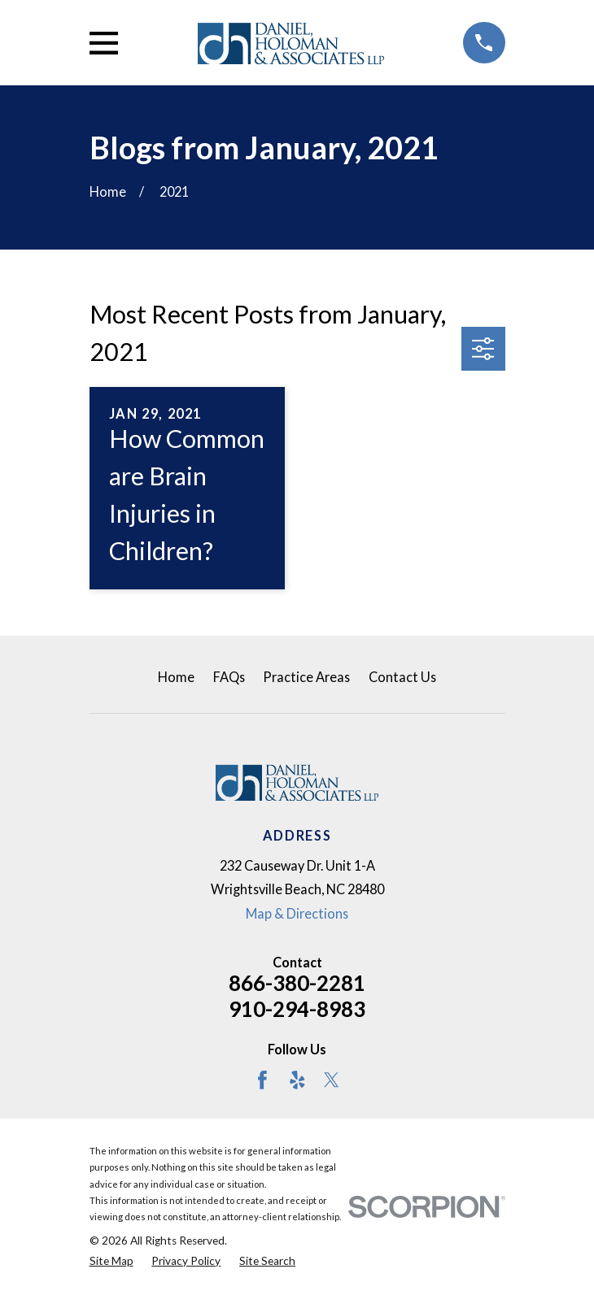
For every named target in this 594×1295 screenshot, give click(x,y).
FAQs (229, 676)
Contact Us (402, 676)
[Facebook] (262, 1080)
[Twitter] (331, 1080)
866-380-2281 (297, 983)
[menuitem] (111, 1261)
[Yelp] (297, 1080)
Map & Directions (297, 913)
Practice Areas (306, 676)
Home (176, 676)
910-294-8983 (297, 1009)
